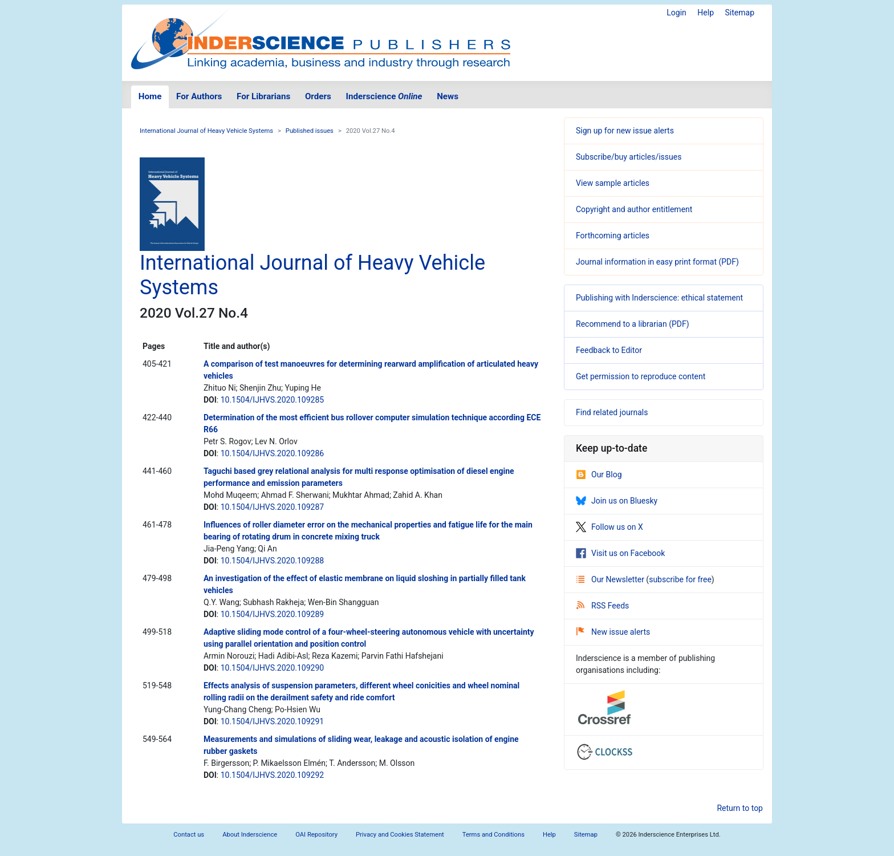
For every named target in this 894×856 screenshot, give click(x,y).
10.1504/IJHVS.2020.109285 (272, 399)
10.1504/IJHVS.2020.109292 (272, 775)
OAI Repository (316, 834)
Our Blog (599, 474)
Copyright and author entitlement (634, 209)
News (447, 96)
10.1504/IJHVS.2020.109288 (272, 560)
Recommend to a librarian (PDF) (632, 323)
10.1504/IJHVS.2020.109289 (272, 614)
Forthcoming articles (612, 235)
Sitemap (739, 12)
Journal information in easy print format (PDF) (657, 261)
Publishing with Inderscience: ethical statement (659, 297)
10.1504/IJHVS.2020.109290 (272, 667)
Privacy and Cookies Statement (400, 834)
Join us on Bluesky (616, 500)
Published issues (310, 131)
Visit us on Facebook (620, 553)
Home (150, 96)
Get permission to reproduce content (640, 376)
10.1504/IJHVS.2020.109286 (272, 453)
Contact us (188, 834)
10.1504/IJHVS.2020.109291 (272, 721)
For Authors (199, 96)
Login (676, 12)
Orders (318, 96)
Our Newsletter (611, 579)
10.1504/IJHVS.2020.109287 (272, 507)
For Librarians (263, 96)
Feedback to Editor (609, 350)
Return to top (740, 808)
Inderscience (384, 96)
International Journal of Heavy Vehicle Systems (206, 131)
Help (705, 12)
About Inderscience (249, 834)
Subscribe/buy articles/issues (628, 156)
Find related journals (612, 412)
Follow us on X (609, 527)
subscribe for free (680, 579)
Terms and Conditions (493, 834)
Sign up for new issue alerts (625, 130)
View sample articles (612, 183)
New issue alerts (613, 631)
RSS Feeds (602, 605)
